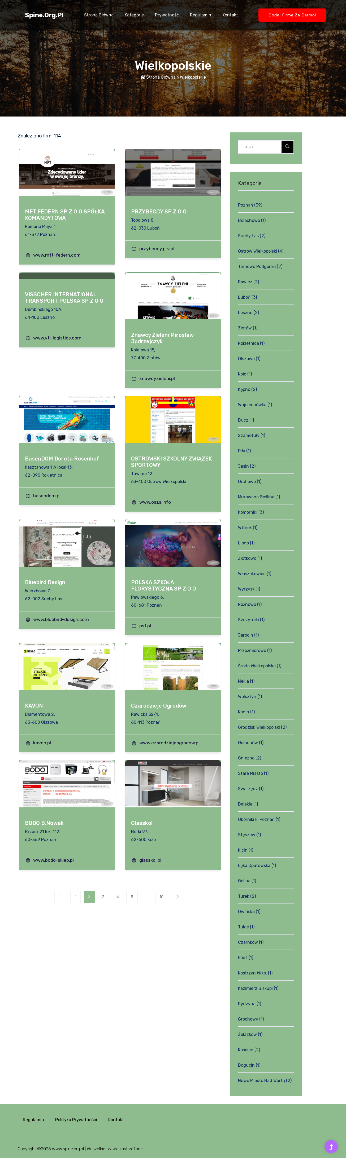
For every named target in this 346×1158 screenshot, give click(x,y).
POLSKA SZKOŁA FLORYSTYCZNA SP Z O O (163, 585)
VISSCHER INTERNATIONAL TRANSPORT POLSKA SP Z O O (64, 297)
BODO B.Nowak (44, 823)
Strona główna (99, 14)
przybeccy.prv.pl (157, 248)
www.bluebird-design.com (62, 619)
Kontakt (230, 14)
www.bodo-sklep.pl (54, 860)
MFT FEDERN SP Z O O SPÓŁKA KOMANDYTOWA (65, 214)
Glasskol (142, 823)
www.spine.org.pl (68, 1148)
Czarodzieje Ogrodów (158, 706)
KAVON (34, 706)
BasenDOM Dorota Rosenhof (62, 458)
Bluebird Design (45, 582)
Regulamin (200, 14)
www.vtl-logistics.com (58, 338)
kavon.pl (43, 742)
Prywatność (167, 14)
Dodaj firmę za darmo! (292, 15)
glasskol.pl (151, 860)
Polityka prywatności (76, 1119)
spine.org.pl (44, 15)
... (150, 897)
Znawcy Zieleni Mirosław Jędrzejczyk (162, 338)
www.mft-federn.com (58, 255)
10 (167, 897)
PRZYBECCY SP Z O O (159, 211)
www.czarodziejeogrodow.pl (170, 742)
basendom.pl (48, 495)
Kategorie (134, 14)
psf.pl (146, 625)
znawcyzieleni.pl (158, 378)
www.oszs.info (156, 502)
